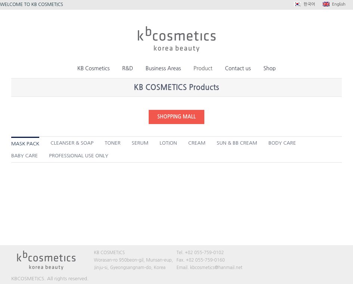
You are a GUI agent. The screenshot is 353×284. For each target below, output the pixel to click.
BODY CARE (282, 143)
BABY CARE (24, 155)
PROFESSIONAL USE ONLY (78, 155)
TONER (112, 143)
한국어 (304, 4)
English (334, 4)
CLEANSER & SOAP (71, 143)
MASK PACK (25, 143)
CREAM (196, 143)
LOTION (168, 143)
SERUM (140, 143)
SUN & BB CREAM (237, 143)
